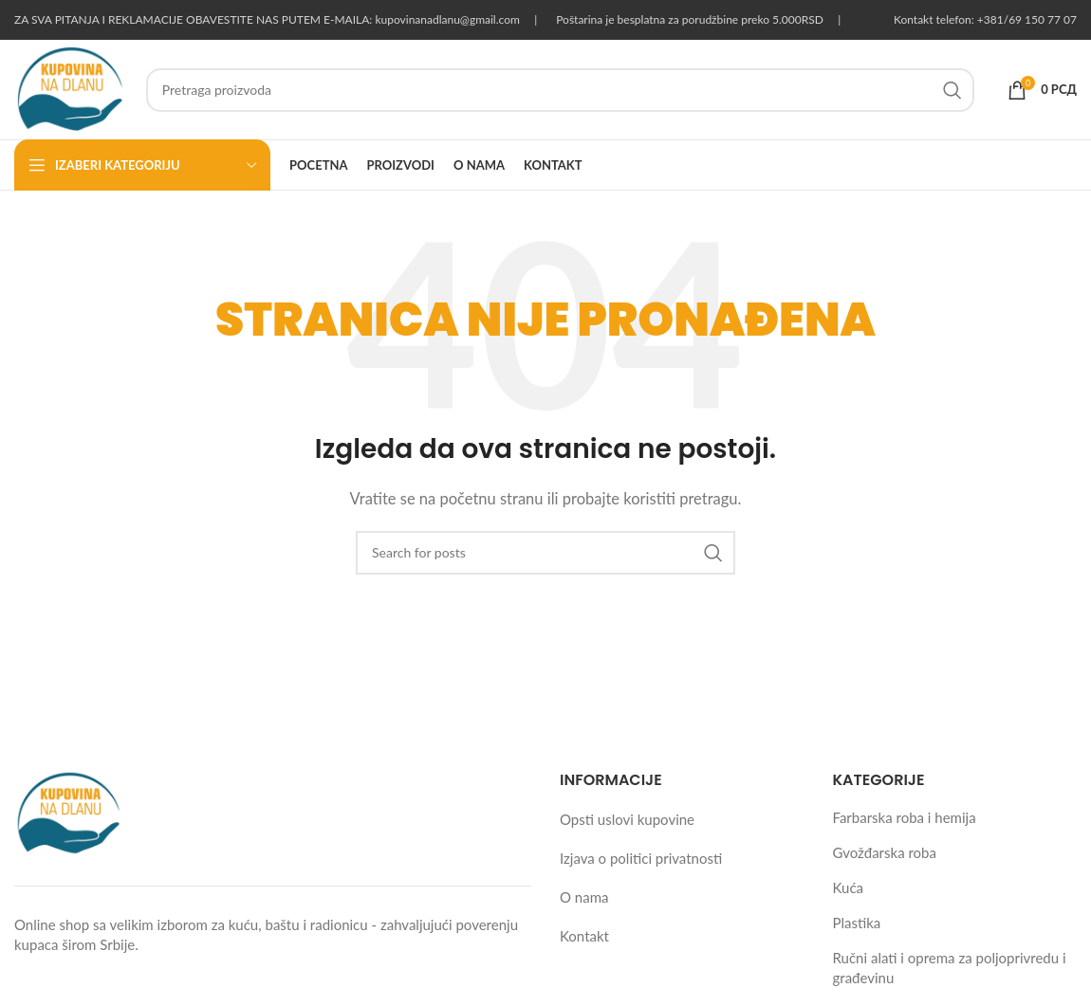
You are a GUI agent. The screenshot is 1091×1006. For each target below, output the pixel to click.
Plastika (857, 922)
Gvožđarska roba (884, 852)
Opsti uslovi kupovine (627, 819)
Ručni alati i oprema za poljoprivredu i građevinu (949, 967)
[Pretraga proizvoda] (560, 90)
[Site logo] (70, 87)
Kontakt (584, 935)
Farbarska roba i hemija (904, 817)
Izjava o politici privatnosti (641, 858)
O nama (584, 896)
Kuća (848, 887)
